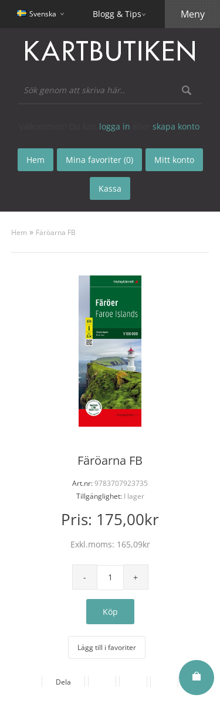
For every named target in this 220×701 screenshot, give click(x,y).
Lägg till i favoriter (106, 647)
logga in (114, 126)
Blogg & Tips (117, 13)
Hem (19, 232)
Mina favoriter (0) (99, 159)
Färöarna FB (56, 232)
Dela (63, 682)
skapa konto (176, 126)
